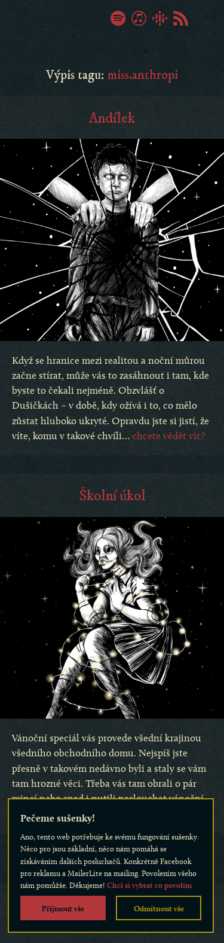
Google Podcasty (159, 18)
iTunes (138, 18)
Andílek (112, 118)
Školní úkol (112, 496)
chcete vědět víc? (168, 436)
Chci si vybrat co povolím (149, 885)
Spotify (118, 18)
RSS (180, 18)
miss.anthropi (143, 75)
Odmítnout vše (159, 908)
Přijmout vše (63, 908)
